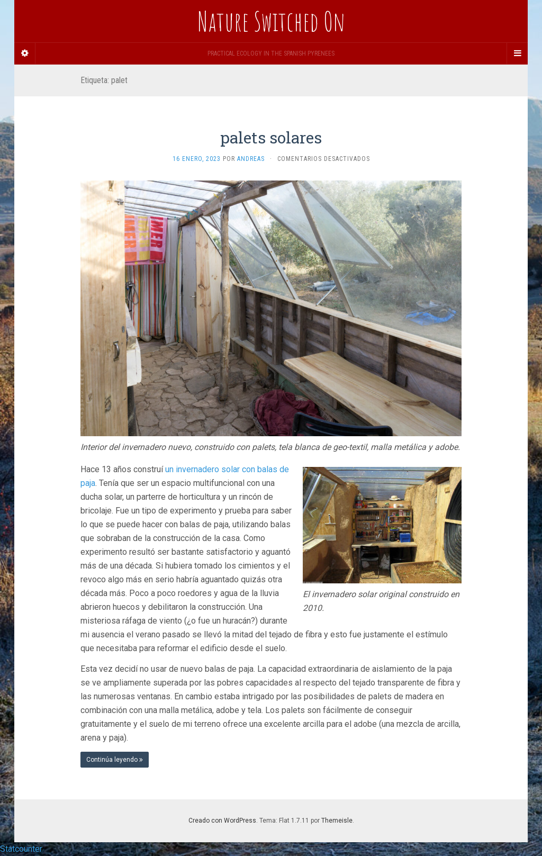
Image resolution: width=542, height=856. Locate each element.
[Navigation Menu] (517, 53)
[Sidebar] (24, 53)
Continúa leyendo (114, 759)
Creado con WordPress (222, 820)
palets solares (271, 137)
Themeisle (337, 820)
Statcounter (21, 849)
